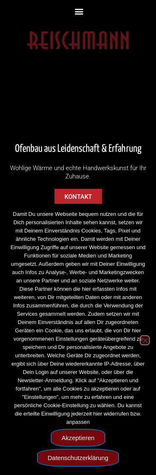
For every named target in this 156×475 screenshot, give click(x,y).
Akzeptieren (78, 437)
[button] (79, 11)
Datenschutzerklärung (78, 457)
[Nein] (145, 340)
